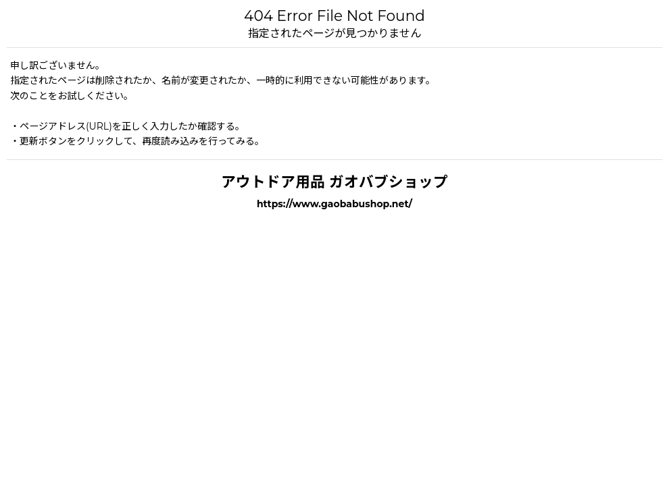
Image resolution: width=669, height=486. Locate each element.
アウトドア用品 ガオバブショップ (334, 181)
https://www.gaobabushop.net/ (334, 204)
